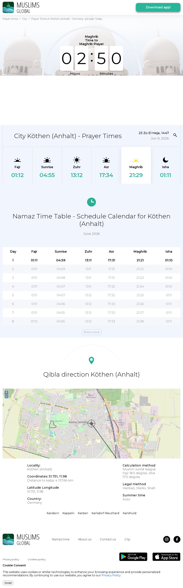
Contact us (108, 539)
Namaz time (60, 539)
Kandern (53, 513)
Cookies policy (37, 559)
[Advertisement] (89, 100)
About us (84, 539)
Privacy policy (11, 559)
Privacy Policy (111, 575)
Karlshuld (129, 513)
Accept (8, 583)
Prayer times (10, 18)
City (24, 18)
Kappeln (68, 513)
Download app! (158, 7)
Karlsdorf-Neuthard (105, 513)
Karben (83, 513)
